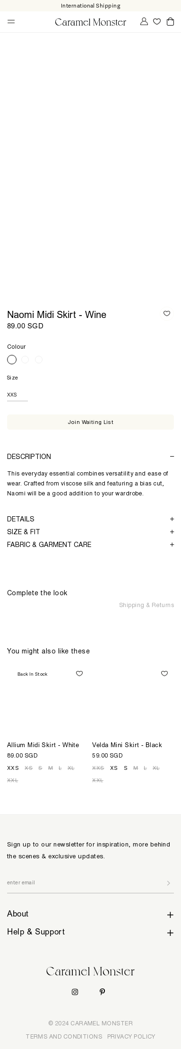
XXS (13, 768)
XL (71, 768)
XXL (12, 780)
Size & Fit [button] (90, 532)
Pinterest (102, 992)
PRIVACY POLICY (131, 1036)
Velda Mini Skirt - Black (127, 746)
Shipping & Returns (146, 604)
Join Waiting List (91, 422)
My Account (143, 21)
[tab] (90, 456)
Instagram (75, 992)
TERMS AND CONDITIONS (64, 1036)
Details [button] (90, 519)
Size (12, 377)
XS (29, 768)
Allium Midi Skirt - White (43, 746)
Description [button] (90, 456)
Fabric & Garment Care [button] (90, 544)
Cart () (170, 22)
